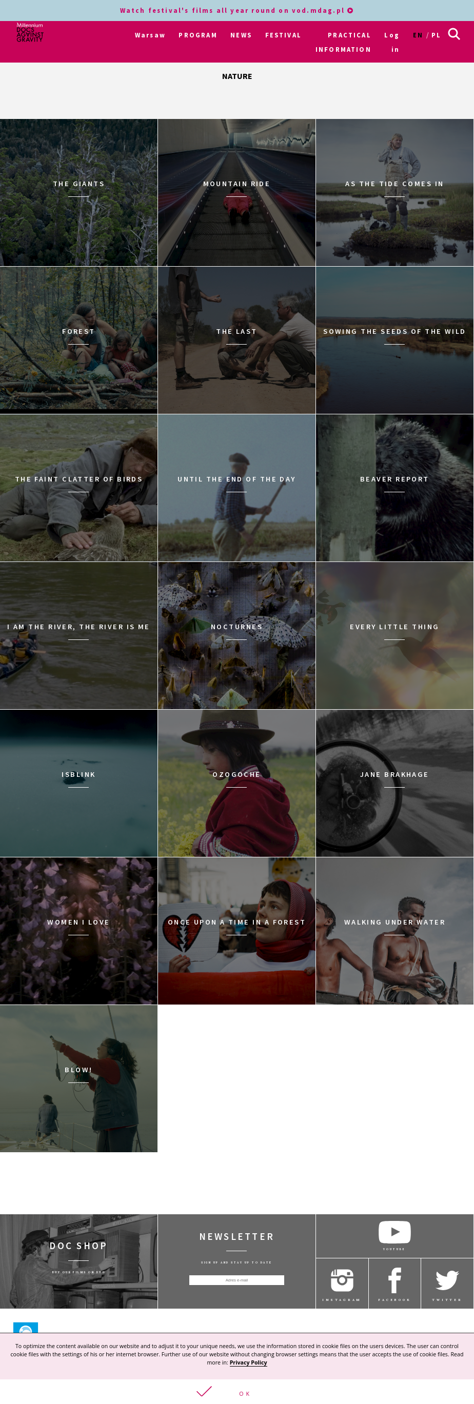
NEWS (241, 35)
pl (436, 35)
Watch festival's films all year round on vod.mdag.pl (237, 10)
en (418, 35)
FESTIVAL (283, 35)
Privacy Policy (248, 1362)
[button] (237, 1391)
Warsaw (150, 35)
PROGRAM (198, 35)
